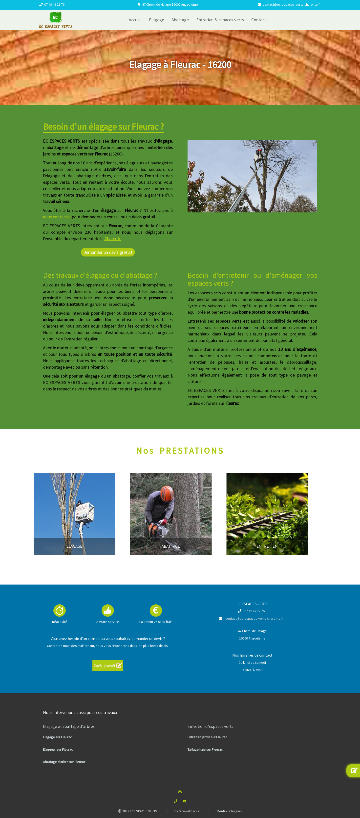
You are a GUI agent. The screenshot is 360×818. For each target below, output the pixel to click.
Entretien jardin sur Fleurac (207, 737)
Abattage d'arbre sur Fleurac (64, 762)
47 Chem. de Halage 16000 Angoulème (170, 4)
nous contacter (57, 217)
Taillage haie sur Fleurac (205, 749)
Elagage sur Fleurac (57, 737)
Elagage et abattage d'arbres (69, 726)
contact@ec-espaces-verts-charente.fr (292, 4)
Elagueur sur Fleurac (58, 749)
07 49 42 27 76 (54, 4)
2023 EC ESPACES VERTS (137, 811)
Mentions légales (229, 811)
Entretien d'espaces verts (210, 726)
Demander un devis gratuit (107, 252)
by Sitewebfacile (186, 811)
